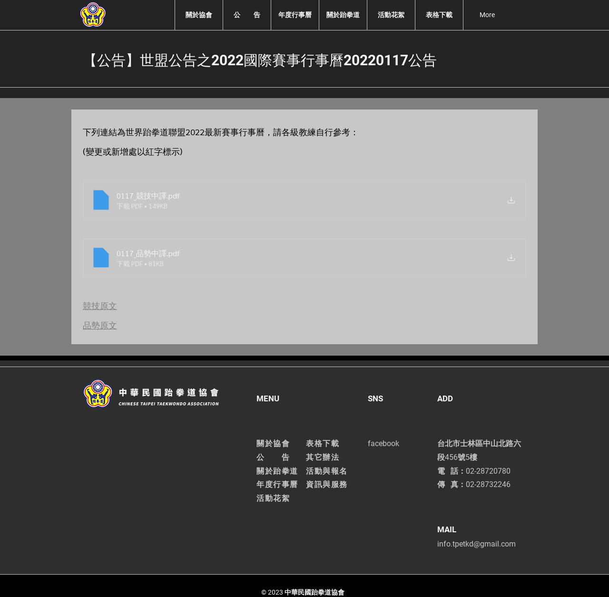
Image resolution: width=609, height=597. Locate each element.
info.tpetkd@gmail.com (476, 543)
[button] (199, 15)
